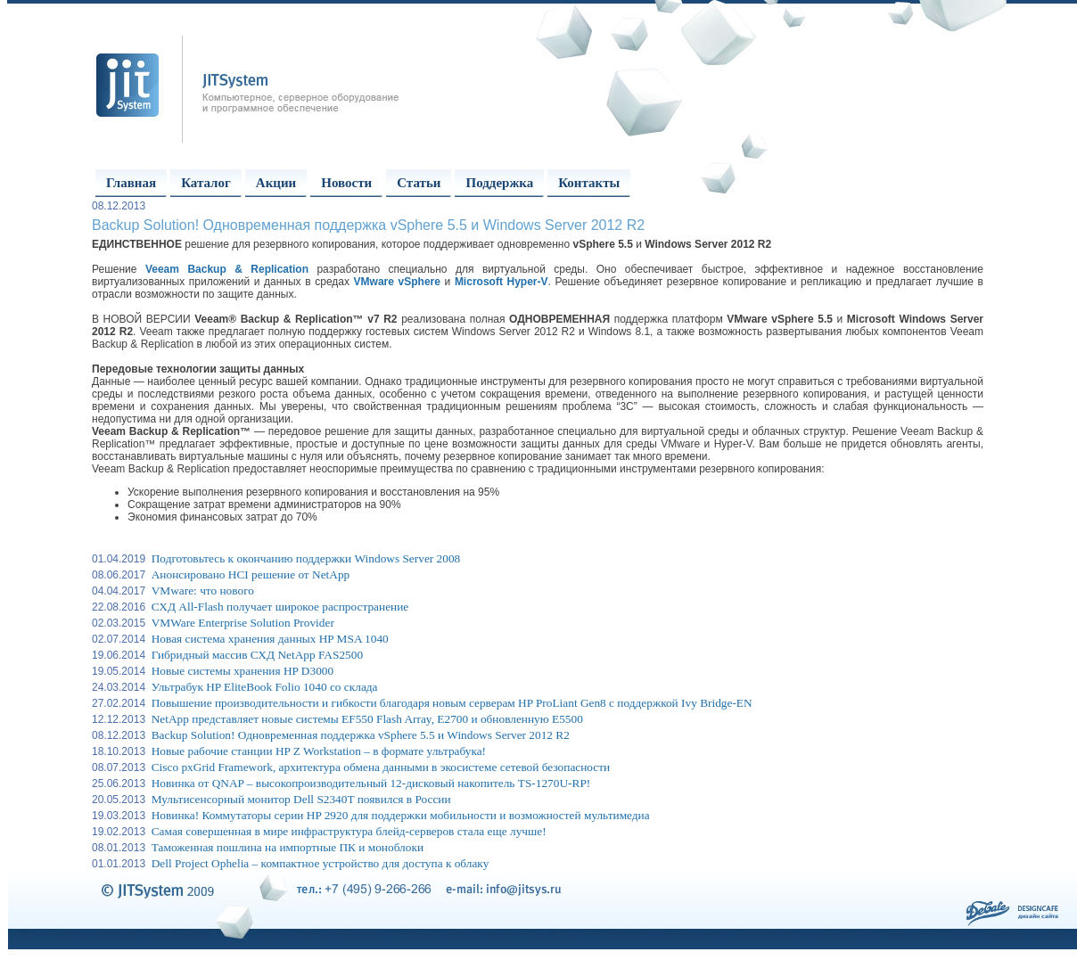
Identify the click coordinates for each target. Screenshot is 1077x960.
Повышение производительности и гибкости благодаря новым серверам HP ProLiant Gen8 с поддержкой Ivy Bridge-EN (452, 703)
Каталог (206, 183)
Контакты (589, 183)
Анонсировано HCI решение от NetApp (251, 574)
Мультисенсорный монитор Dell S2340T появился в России (301, 799)
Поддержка (499, 183)
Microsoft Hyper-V (501, 281)
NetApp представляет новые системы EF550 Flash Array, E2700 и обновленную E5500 (367, 719)
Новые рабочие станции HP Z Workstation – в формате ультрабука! (319, 751)
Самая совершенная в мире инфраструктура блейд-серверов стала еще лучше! (349, 831)
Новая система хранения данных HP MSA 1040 (270, 638)
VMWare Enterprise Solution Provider (243, 622)
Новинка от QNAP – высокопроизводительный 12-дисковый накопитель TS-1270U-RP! (371, 783)
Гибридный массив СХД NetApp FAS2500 (257, 654)
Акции (276, 183)
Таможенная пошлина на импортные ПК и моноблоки (287, 847)
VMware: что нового (203, 590)
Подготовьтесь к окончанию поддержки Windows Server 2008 (306, 558)
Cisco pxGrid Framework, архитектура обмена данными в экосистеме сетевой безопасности (381, 767)
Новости (346, 183)
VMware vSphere (397, 281)
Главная (131, 183)
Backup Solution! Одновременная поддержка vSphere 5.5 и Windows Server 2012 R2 (361, 735)
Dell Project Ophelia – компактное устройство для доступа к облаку (320, 863)
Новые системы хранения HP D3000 (242, 670)
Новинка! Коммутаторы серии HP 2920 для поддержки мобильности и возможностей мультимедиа (401, 815)
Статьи (418, 183)
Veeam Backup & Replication (226, 269)
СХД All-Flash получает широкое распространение (280, 606)
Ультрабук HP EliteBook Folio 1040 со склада (265, 686)
